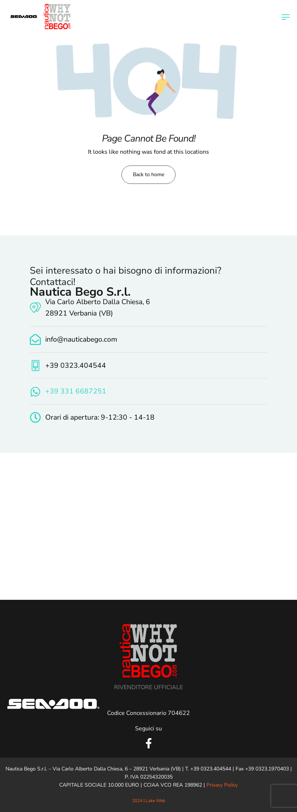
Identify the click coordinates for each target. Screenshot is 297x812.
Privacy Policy (222, 784)
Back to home (148, 174)
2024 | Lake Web (148, 801)
